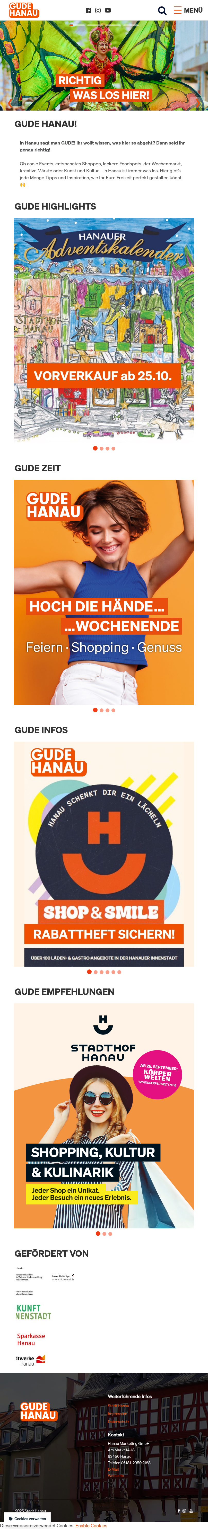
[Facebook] (88, 10)
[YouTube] (108, 10)
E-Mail (113, 1469)
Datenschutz (118, 1421)
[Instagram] (98, 10)
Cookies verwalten (27, 1518)
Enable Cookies (91, 1525)
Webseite (116, 1475)
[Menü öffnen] (188, 10)
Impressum (117, 1413)
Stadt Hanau (118, 1405)
